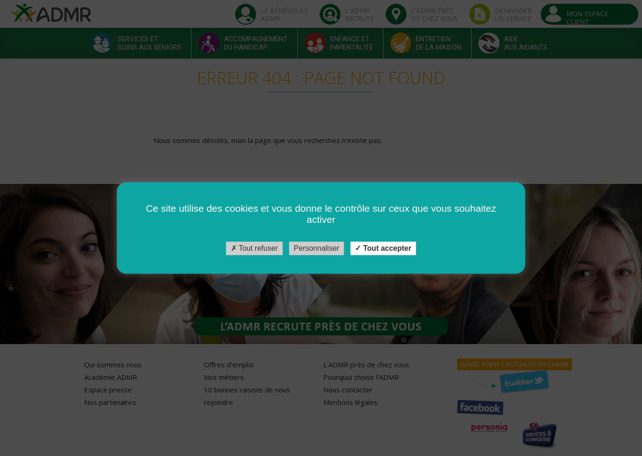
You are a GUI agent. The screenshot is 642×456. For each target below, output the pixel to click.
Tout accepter (383, 248)
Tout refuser (254, 248)
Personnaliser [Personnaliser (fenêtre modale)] (316, 248)
